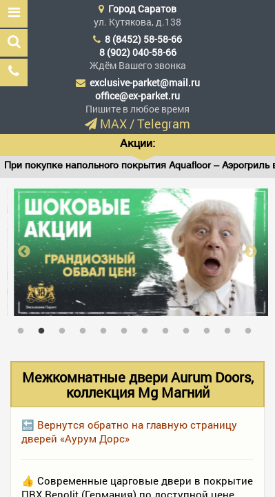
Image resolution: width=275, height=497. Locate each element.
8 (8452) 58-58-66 (143, 39)
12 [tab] (251, 328)
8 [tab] (169, 328)
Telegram (163, 123)
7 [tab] (148, 328)
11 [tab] (231, 328)
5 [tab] (107, 328)
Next (251, 252)
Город (142, 8)
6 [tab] (127, 328)
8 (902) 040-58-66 (137, 52)
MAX (113, 123)
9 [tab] (189, 328)
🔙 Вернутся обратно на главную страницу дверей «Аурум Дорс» (129, 431)
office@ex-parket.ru (137, 95)
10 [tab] (210, 328)
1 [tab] (24, 328)
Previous (24, 252)
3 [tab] (65, 328)
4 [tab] (86, 328)
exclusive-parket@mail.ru (145, 82)
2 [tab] (45, 328)
